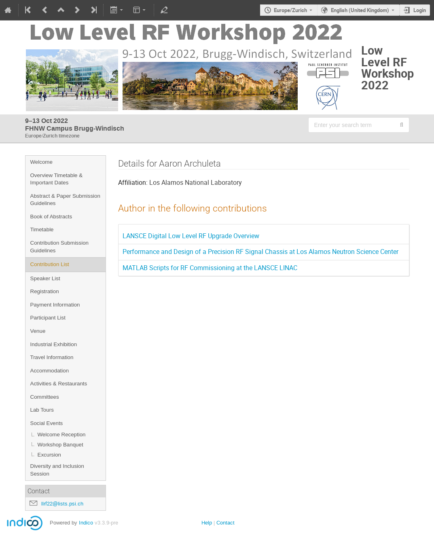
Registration (44, 291)
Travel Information (52, 357)
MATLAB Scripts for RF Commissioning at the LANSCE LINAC (210, 268)
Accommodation (49, 371)
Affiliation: (133, 182)
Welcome (41, 162)
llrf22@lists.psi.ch (62, 503)
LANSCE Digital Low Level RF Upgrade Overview (191, 236)
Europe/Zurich (290, 10)
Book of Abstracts (51, 217)
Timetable (42, 229)
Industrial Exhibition (53, 344)
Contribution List (49, 264)
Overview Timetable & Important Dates (56, 179)
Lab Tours (42, 410)
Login (419, 10)
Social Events (46, 423)
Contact (225, 522)
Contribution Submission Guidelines (59, 247)
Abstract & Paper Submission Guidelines (65, 200)
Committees (44, 397)
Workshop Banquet (60, 445)
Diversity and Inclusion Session (57, 470)
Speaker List (45, 278)
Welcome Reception (62, 434)
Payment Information (55, 305)
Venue (38, 331)
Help (206, 522)
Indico (86, 522)
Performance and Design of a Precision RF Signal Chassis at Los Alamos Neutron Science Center (260, 251)
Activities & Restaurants (58, 384)
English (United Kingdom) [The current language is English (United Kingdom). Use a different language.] (360, 10)
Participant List (48, 318)
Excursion (49, 455)
